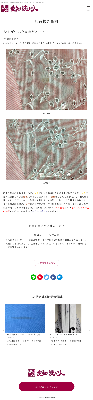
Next (89, 330)
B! (59, 277)
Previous (4, 330)
